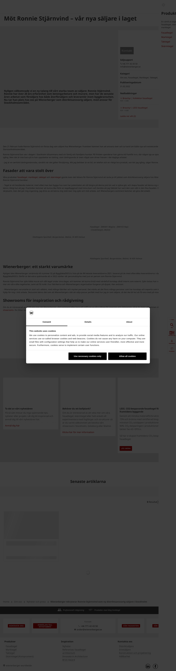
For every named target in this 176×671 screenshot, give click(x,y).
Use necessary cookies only (87, 356)
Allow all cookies (127, 356)
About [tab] (129, 322)
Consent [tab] (47, 322)
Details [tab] (88, 322)
